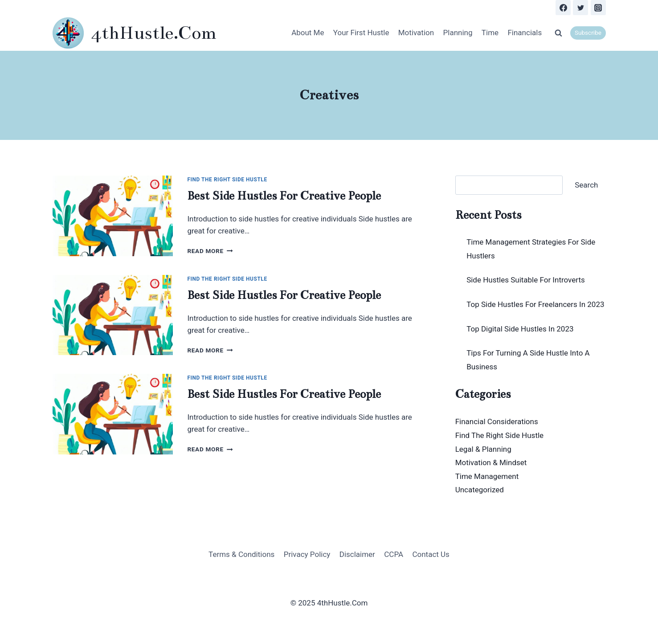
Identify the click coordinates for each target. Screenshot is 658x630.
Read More (210, 250)
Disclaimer (357, 554)
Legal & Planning (483, 449)
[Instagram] (598, 7)
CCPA (393, 554)
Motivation (416, 32)
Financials (524, 32)
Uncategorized (479, 489)
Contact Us (430, 554)
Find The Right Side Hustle (227, 179)
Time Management (487, 476)
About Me (307, 32)
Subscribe (588, 32)
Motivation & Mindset (491, 462)
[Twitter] (580, 7)
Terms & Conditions (241, 554)
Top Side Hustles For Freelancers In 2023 (535, 304)
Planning (458, 32)
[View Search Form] (558, 33)
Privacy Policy (307, 554)
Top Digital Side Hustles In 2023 (519, 328)
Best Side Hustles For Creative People (284, 196)
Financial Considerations (496, 421)
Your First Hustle (361, 32)
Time (490, 32)
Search (586, 184)
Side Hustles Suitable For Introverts (525, 279)
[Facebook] (563, 7)
